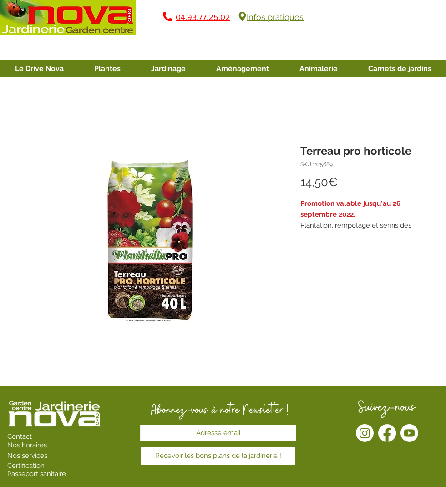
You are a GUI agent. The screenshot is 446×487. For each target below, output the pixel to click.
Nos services (28, 455)
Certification (26, 466)
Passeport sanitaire (36, 474)
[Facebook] (387, 433)
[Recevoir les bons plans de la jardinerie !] (218, 456)
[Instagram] (365, 433)
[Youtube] (409, 433)
